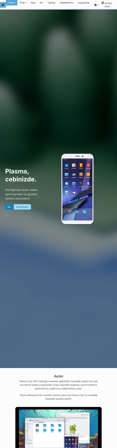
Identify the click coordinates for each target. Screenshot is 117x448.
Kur (9, 207)
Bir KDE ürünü (108, 5)
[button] (23, 2)
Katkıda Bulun (22, 207)
